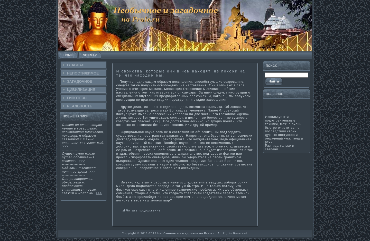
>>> (65, 146)
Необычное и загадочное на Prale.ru (187, 233)
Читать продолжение (143, 210)
